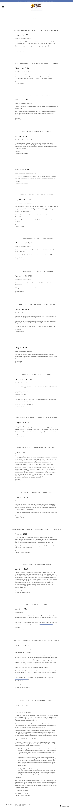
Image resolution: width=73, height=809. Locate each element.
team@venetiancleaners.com (46, 624)
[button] (4, 7)
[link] (37, 6)
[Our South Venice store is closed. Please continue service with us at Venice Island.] (36, 1)
